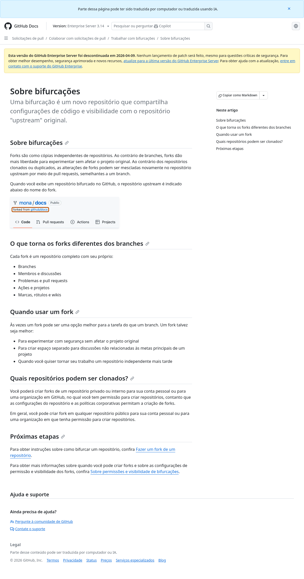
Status (91, 560)
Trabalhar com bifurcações (133, 38)
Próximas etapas (37, 436)
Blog (162, 560)
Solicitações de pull (28, 38)
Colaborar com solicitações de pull (77, 38)
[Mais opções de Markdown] (263, 95)
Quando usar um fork (44, 311)
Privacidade (72, 560)
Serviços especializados (135, 560)
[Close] (290, 8)
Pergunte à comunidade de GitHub (41, 521)
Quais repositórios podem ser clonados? (72, 378)
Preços (106, 560)
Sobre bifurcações (175, 38)
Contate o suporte (27, 528)
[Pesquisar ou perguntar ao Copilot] (162, 26)
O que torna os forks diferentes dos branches (79, 243)
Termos (53, 560)
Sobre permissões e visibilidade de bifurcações (134, 471)
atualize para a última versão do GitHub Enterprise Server (171, 60)
